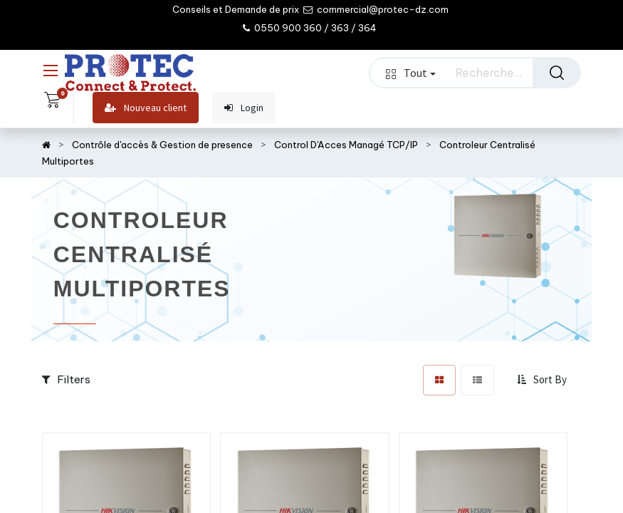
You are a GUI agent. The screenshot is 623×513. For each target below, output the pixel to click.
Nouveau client (146, 107)
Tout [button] (411, 73)
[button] (543, 380)
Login (243, 107)
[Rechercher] (557, 72)
